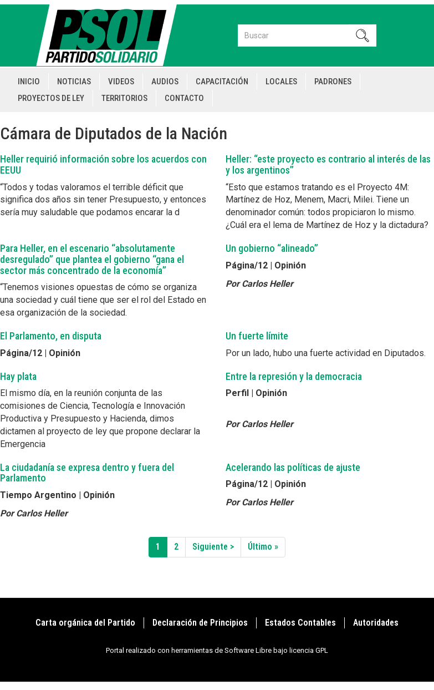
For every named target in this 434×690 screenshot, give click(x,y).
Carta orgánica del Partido (85, 622)
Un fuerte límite (257, 336)
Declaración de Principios (200, 622)
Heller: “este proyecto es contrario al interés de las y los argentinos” (328, 164)
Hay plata (18, 376)
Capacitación (222, 82)
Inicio (29, 82)
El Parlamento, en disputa (50, 336)
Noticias (74, 82)
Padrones (332, 82)
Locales (281, 82)
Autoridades (376, 622)
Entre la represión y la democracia (294, 376)
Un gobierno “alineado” (272, 248)
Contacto (184, 98)
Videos (121, 82)
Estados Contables (300, 622)
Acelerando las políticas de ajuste (293, 467)
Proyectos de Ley (51, 98)
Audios (164, 82)
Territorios (124, 98)
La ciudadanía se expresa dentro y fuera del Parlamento (87, 472)
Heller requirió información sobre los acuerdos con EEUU (103, 164)
